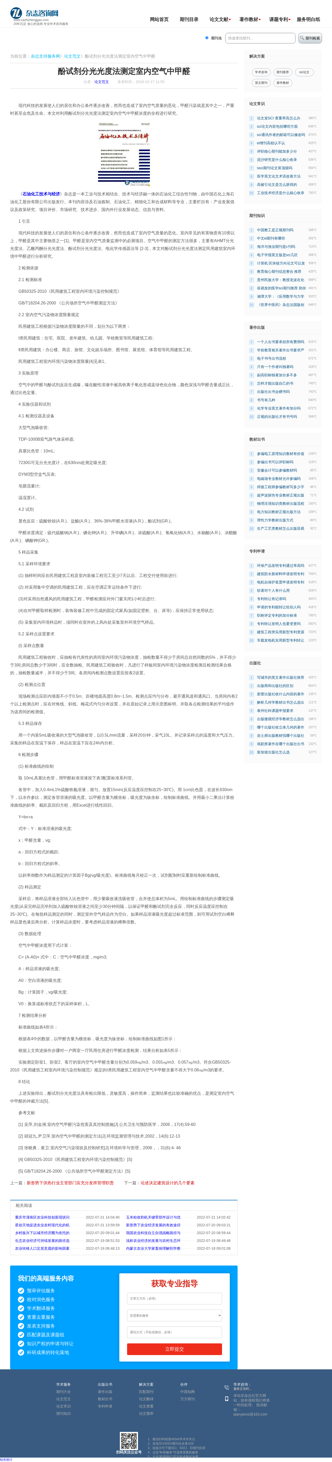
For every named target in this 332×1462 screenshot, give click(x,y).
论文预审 (146, 1413)
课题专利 (278, 19)
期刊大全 (63, 1392)
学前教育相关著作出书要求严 (280, 350)
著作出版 (105, 1392)
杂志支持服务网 (45, 56)
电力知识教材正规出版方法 (279, 512)
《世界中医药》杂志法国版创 (280, 305)
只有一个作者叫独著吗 (275, 367)
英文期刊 (261, 83)
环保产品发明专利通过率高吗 (280, 565)
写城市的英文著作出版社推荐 (280, 677)
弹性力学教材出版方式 (275, 520)
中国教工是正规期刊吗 (275, 230)
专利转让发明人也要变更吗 (279, 624)
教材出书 (105, 1399)
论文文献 (219, 19)
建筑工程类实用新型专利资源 (280, 632)
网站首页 (159, 19)
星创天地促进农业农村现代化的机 (42, 1225)
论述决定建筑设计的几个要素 (168, 1183)
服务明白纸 (308, 19)
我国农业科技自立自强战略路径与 (153, 1233)
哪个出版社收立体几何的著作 (280, 727)
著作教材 (248, 19)
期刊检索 (310, 38)
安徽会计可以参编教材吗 (277, 470)
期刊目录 (189, 19)
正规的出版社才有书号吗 (277, 416)
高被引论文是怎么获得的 (277, 184)
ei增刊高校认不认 (271, 143)
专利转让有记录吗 (271, 599)
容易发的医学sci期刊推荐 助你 (281, 288)
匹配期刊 (146, 1392)
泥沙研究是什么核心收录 (277, 160)
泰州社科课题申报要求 (275, 711)
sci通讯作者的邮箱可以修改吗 (281, 135)
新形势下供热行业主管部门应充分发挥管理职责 (70, 1183)
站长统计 (6, 1459)
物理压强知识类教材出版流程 (280, 503)
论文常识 (63, 1406)
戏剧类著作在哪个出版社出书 (280, 744)
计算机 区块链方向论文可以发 (281, 263)
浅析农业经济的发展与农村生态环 (153, 1241)
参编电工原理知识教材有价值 (280, 454)
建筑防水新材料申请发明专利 (280, 574)
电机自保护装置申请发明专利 (280, 582)
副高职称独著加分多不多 (277, 375)
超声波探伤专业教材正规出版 (280, 495)
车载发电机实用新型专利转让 (280, 640)
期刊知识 (63, 1413)
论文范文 (72, 56)
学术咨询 (261, 72)
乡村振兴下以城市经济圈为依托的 (42, 1233)
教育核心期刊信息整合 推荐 (279, 271)
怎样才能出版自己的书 (275, 383)
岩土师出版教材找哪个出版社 (280, 735)
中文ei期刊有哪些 (271, 238)
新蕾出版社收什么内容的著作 (280, 694)
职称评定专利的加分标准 (277, 615)
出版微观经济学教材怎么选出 (280, 719)
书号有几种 (266, 400)
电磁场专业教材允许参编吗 (279, 479)
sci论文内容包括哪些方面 (277, 126)
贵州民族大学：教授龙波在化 (280, 280)
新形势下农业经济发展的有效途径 (153, 1225)
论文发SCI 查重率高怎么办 (278, 118)
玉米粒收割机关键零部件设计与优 (153, 1217)
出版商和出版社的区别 (275, 686)
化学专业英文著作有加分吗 (279, 408)
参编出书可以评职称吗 (275, 462)
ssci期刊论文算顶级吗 (274, 168)
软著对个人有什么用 (273, 590)
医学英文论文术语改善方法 (279, 176)
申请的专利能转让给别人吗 (279, 607)
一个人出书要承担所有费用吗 (280, 342)
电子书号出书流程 (271, 358)
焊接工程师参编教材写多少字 (280, 487)
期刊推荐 (282, 72)
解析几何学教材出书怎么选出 (280, 702)
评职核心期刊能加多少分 (277, 151)
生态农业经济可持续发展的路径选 (42, 1241)
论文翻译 (146, 1399)
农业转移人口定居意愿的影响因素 (42, 1248)
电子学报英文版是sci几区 (277, 255)
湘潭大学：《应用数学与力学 (280, 296)
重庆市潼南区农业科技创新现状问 (42, 1217)
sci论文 (304, 72)
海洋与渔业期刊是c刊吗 (276, 246)
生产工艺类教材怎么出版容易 (280, 528)
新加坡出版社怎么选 (273, 752)
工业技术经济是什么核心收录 (280, 193)
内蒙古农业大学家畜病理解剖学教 (153, 1248)
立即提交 (174, 1349)
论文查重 (146, 1406)
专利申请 (105, 1406)
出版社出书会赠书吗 (273, 392)
